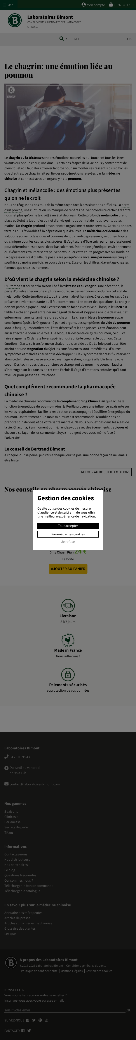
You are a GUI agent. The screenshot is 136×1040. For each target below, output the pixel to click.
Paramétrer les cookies (68, 534)
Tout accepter (68, 525)
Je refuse (68, 542)
